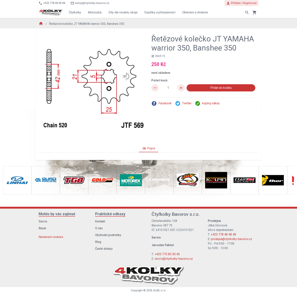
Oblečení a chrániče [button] (195, 12)
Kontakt (100, 221)
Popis (148, 148)
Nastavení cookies (51, 237)
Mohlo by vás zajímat (57, 214)
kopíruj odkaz (207, 103)
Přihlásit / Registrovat (241, 3)
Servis (43, 221)
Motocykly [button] (95, 12)
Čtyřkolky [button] (75, 12)
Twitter (183, 103)
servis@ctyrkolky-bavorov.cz (174, 258)
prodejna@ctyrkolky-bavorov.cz (231, 239)
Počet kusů (159, 80)
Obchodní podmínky (108, 235)
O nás (99, 228)
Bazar (42, 228)
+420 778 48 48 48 (223, 234)
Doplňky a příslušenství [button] (159, 12)
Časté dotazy (104, 248)
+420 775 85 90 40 (167, 254)
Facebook (161, 103)
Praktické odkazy (110, 214)
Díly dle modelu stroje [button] (123, 12)
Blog (98, 242)
